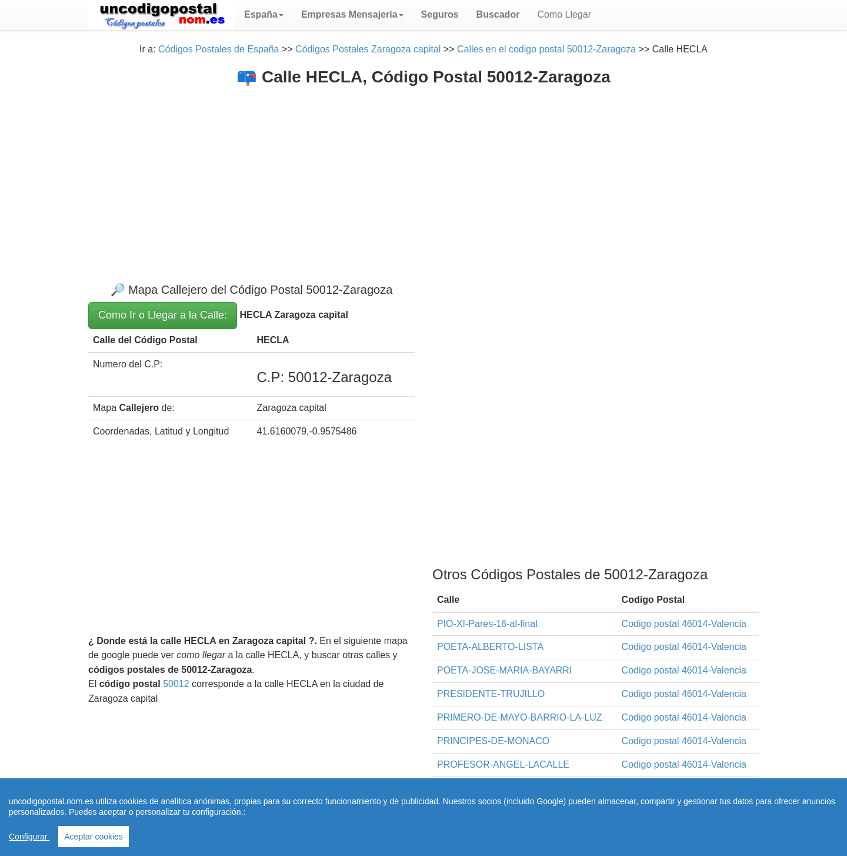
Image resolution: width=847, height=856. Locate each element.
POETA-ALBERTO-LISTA (490, 647)
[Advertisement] (423, 174)
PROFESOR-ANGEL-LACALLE (503, 764)
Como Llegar (564, 14)
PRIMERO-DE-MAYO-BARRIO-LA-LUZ (519, 717)
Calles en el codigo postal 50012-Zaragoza (546, 49)
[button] (263, 14)
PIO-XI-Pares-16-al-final (487, 624)
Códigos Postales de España (218, 49)
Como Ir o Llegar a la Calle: (162, 315)
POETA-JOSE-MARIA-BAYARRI (504, 670)
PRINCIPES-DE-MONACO (493, 741)
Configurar (29, 836)
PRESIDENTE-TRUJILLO (491, 694)
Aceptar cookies (93, 836)
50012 (176, 684)
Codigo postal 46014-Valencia (684, 624)
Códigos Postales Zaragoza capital (368, 49)
